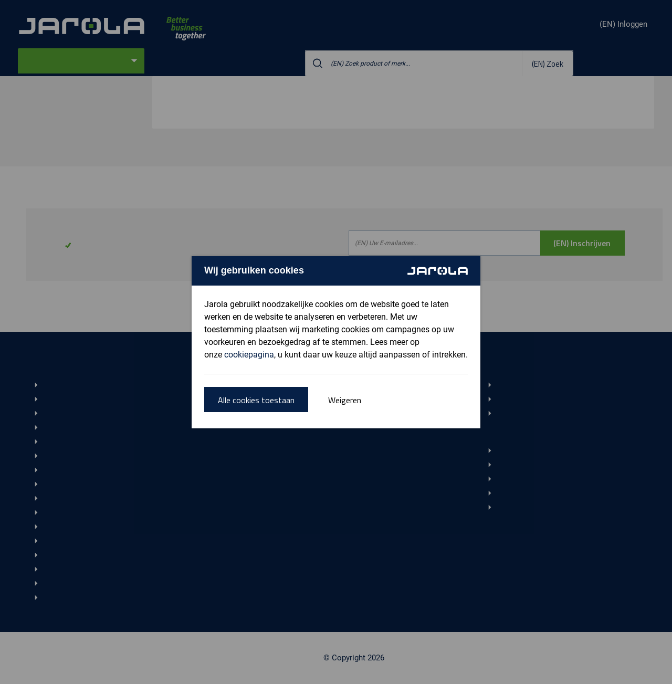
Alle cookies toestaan (256, 400)
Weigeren (344, 400)
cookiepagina (249, 355)
